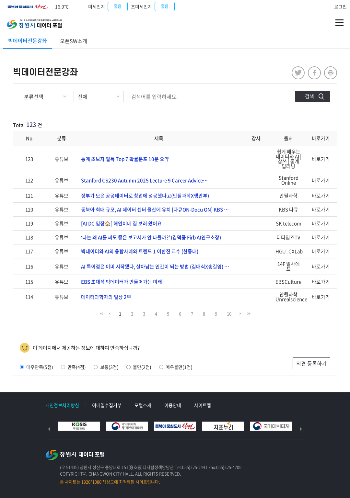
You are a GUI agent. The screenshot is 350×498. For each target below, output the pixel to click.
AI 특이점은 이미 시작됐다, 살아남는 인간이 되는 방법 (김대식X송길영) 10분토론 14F (159, 266)
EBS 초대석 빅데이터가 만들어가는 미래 (121, 281)
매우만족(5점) (36, 367)
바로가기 (321, 159)
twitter (298, 72)
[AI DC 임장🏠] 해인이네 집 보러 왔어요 (121, 223)
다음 (301, 429)
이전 (49, 429)
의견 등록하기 (311, 363)
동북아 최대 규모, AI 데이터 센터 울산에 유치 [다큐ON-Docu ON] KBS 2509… (159, 209)
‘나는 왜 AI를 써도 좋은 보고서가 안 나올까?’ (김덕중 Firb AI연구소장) (151, 237)
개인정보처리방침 (62, 405)
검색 (309, 96)
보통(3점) (106, 367)
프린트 (330, 72)
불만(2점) (138, 367)
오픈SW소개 (73, 41)
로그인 (340, 6)
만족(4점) (73, 367)
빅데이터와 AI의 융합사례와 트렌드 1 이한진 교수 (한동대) (139, 251)
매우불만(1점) (175, 367)
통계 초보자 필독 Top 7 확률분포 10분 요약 (125, 159)
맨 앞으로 (101, 314)
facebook (314, 72)
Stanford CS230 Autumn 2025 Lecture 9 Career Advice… (144, 180)
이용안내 (172, 405)
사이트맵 (202, 405)
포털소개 (142, 405)
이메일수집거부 (107, 405)
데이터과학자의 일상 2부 (106, 296)
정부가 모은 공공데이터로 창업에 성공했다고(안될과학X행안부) (145, 195)
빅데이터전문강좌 (27, 40)
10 (229, 314)
